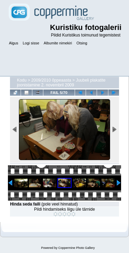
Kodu (21, 80)
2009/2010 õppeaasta (51, 80)
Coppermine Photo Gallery (76, 248)
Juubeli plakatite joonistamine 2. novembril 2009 (61, 82)
